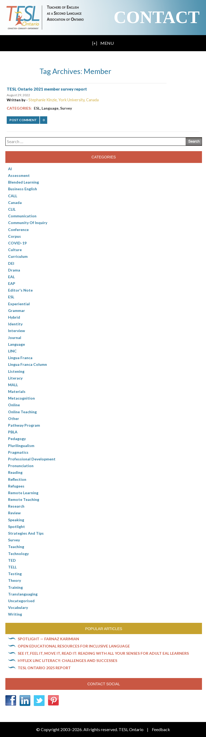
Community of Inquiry (27, 222)
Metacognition (21, 398)
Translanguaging (23, 594)
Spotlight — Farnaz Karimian (48, 638)
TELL (12, 567)
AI (10, 168)
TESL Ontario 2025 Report (44, 667)
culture (15, 249)
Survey (66, 108)
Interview (16, 330)
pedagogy (17, 438)
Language (50, 108)
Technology (18, 553)
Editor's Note (20, 290)
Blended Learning (23, 182)
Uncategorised (21, 600)
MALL (13, 384)
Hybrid (14, 317)
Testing (15, 573)
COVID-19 (17, 243)
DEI (11, 263)
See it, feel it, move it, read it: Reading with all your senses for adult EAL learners (103, 653)
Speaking (16, 520)
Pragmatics (18, 452)
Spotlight (16, 526)
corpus (14, 236)
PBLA (12, 432)
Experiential (19, 304)
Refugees (16, 486)
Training (15, 587)
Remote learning (23, 492)
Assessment (19, 175)
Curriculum (18, 256)
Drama (14, 270)
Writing (15, 614)
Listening (16, 371)
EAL (11, 276)
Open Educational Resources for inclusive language (74, 646)
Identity (15, 324)
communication (22, 216)
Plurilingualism (21, 445)
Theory (14, 580)
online (14, 405)
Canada (15, 202)
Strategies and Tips (26, 533)
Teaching (16, 546)
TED (12, 560)
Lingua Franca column (27, 364)
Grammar (16, 310)
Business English (22, 189)
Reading (15, 472)
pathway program (24, 425)
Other (13, 418)
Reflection (17, 479)
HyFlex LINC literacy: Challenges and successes (67, 660)
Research (16, 506)
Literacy (15, 378)
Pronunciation (21, 465)
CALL (12, 195)
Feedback (161, 729)
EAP (11, 283)
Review (14, 513)
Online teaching (22, 412)
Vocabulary (18, 607)
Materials (16, 391)
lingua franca (20, 357)
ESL (37, 108)
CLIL (12, 209)
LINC (12, 351)
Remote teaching (23, 499)
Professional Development (32, 459)
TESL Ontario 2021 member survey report (47, 89)
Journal (14, 337)
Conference (18, 229)
